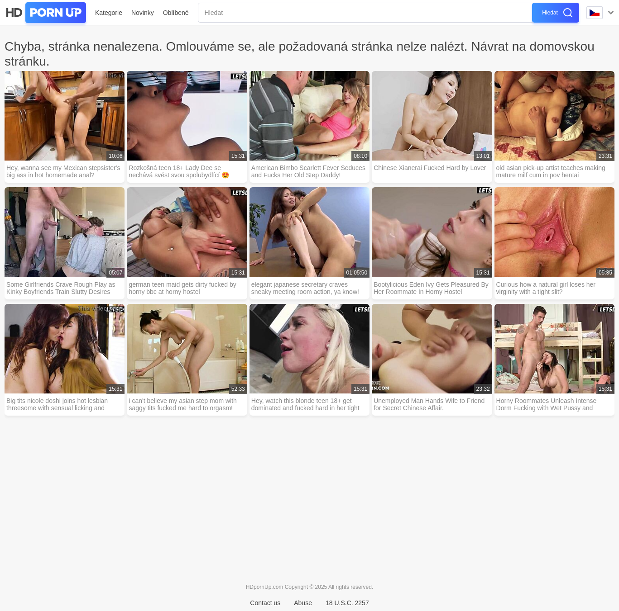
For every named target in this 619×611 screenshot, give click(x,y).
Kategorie (108, 12)
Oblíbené (176, 12)
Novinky (142, 12)
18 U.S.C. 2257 (347, 602)
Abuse (303, 602)
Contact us (265, 602)
